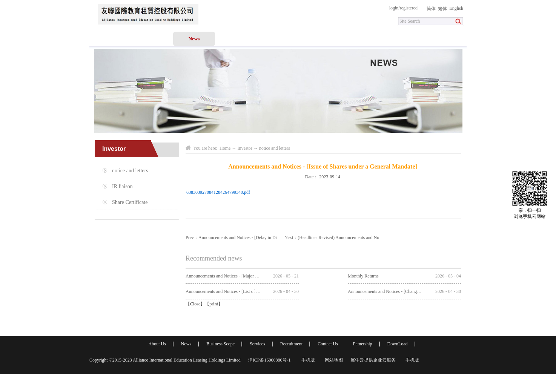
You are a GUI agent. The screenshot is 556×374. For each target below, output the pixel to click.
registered (409, 8)
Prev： (231, 237)
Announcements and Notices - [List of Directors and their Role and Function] (256, 291)
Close (195, 304)
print (213, 304)
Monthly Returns (363, 276)
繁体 (442, 8)
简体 (431, 8)
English (456, 8)
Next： (331, 237)
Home (110, 38)
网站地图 (333, 360)
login (394, 8)
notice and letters (274, 148)
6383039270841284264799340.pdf (218, 192)
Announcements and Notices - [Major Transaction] (232, 276)
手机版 (307, 360)
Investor (244, 148)
